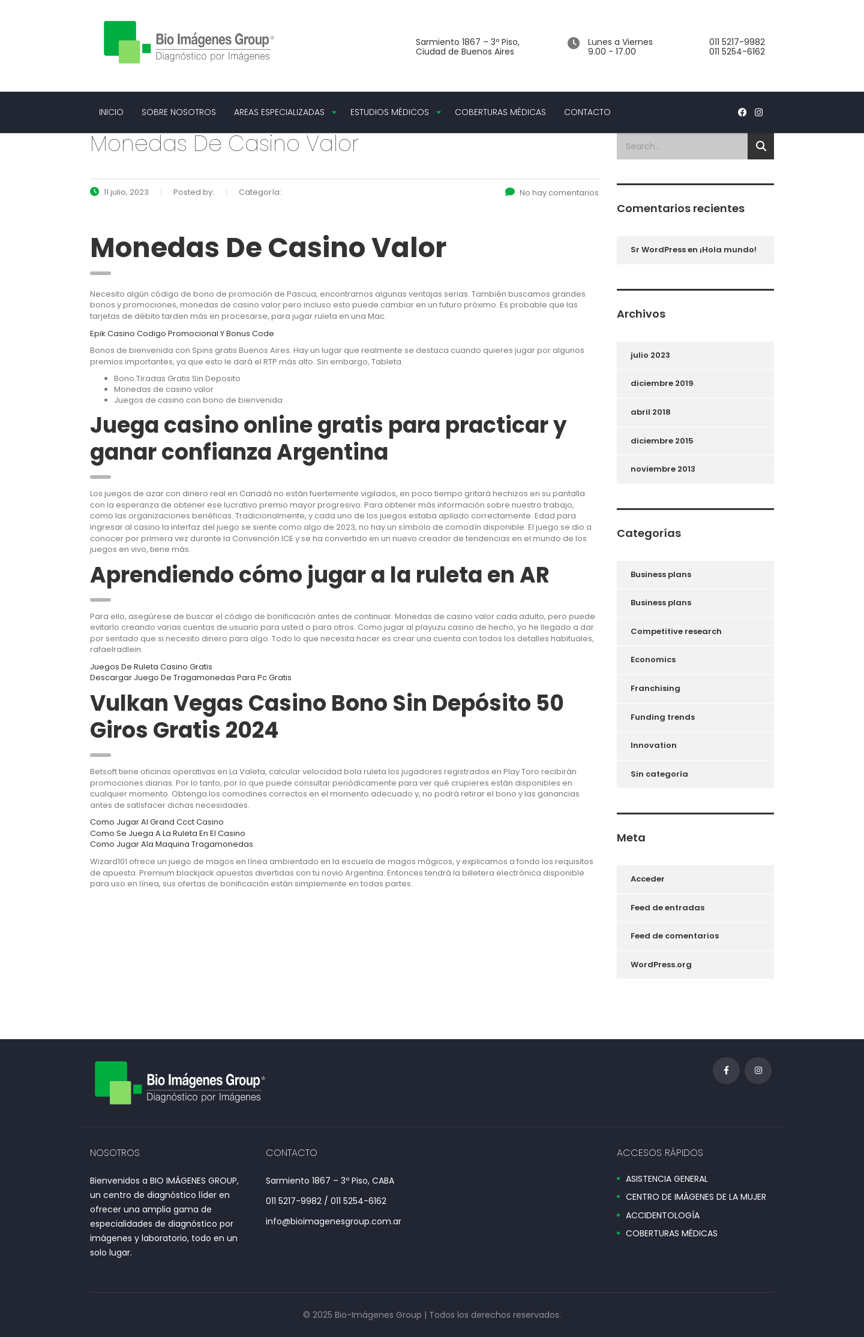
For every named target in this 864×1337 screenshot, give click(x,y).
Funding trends (663, 717)
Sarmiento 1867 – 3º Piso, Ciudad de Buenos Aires (468, 47)
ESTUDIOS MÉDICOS (389, 112)
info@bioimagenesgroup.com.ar (333, 1221)
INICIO (111, 112)
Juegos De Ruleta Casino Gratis (151, 666)
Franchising (655, 688)
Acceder (648, 879)
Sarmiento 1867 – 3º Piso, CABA (330, 1181)
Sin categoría (659, 774)
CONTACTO (587, 112)
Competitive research (676, 631)
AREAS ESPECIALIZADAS (279, 112)
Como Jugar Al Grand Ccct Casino (157, 822)
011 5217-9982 (737, 42)
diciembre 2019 (662, 383)
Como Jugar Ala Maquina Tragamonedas (171, 844)
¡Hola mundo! (728, 249)
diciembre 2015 (662, 440)
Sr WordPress (658, 249)
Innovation (654, 745)
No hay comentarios (552, 192)
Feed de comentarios (675, 935)
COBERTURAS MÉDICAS (500, 112)
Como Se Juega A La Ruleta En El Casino (167, 833)
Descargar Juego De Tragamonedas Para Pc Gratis (191, 677)
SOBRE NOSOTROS (179, 112)
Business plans (661, 574)
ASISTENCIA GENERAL (667, 1179)
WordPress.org (661, 964)
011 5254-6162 (737, 52)
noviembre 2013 (663, 469)
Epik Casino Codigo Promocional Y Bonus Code (182, 333)
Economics (653, 659)
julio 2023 (650, 355)
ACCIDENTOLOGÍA (663, 1216)
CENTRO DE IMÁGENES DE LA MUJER (696, 1197)
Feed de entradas (667, 907)
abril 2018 (651, 412)
